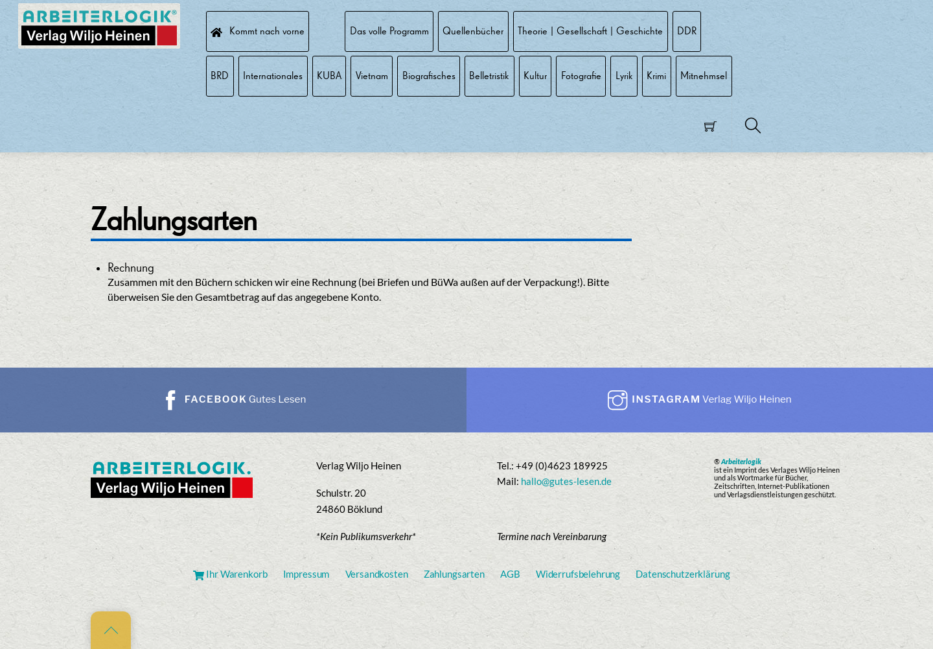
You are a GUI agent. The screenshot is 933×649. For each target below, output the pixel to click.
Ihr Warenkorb (230, 574)
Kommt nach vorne (257, 31)
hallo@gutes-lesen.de (566, 481)
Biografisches (428, 75)
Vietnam (372, 75)
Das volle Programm (389, 31)
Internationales (273, 75)
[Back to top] (111, 630)
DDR (687, 31)
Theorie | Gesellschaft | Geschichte (590, 31)
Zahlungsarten (454, 574)
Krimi (656, 75)
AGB (510, 574)
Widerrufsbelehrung (578, 574)
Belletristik (489, 75)
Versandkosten (376, 574)
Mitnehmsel (703, 75)
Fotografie (581, 75)
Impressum (306, 574)
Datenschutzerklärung (683, 574)
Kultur (535, 75)
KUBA (329, 75)
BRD (220, 75)
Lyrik (624, 75)
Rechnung (131, 267)
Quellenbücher (473, 31)
